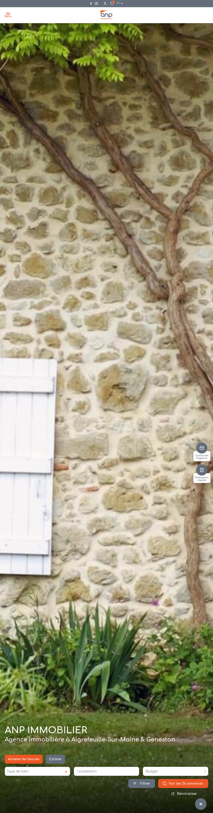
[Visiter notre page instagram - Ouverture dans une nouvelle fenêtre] (96, 3)
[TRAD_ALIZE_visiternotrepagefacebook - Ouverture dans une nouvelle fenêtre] (91, 3)
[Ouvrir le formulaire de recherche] (141, 786)
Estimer (55, 761)
